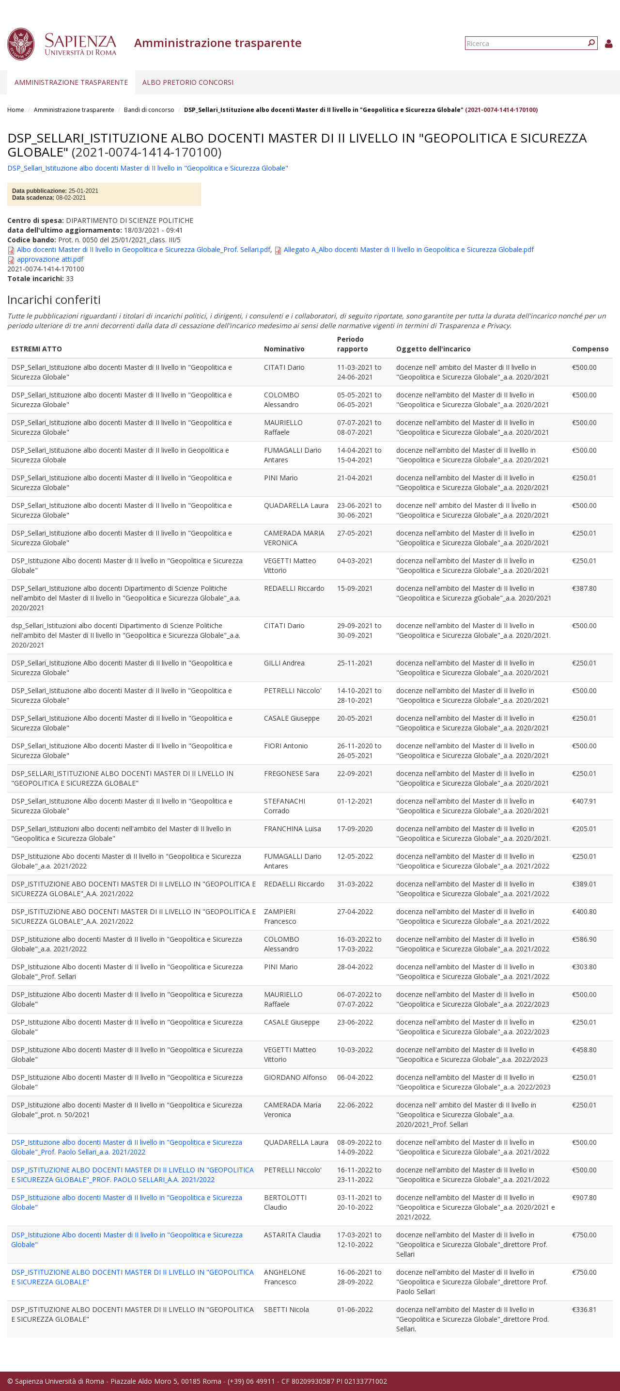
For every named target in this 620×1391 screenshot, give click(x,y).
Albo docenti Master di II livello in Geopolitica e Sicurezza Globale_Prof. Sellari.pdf (143, 249)
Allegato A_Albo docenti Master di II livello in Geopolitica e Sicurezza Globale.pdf (409, 249)
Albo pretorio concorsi (187, 82)
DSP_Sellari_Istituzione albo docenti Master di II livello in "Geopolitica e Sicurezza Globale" (324, 110)
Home (15, 110)
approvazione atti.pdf (50, 259)
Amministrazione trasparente (71, 82)
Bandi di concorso (149, 110)
